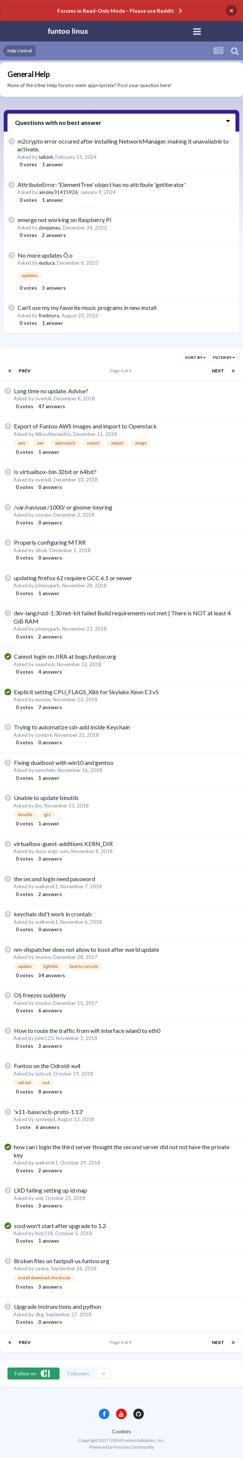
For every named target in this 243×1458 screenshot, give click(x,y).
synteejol (45, 1119)
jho (38, 806)
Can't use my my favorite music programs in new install (87, 307)
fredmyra (49, 316)
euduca (47, 263)
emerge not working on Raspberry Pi (64, 219)
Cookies (121, 1431)
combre (43, 735)
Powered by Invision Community (121, 1447)
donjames (49, 228)
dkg (39, 1314)
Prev (25, 370)
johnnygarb (47, 585)
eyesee (43, 699)
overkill (43, 399)
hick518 (44, 1233)
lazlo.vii (43, 1074)
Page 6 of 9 (121, 370)
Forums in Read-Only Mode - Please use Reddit (115, 10)
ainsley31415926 (58, 192)
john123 (44, 1038)
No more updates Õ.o (45, 255)
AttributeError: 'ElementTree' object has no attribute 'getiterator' (102, 184)
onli (39, 1198)
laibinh (46, 157)
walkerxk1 (46, 886)
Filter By (224, 357)
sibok (41, 550)
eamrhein (45, 770)
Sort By (195, 357)
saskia (42, 1268)
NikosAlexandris (53, 434)
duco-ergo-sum (52, 851)
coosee (43, 515)
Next (218, 370)
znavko (43, 957)
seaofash (45, 664)
